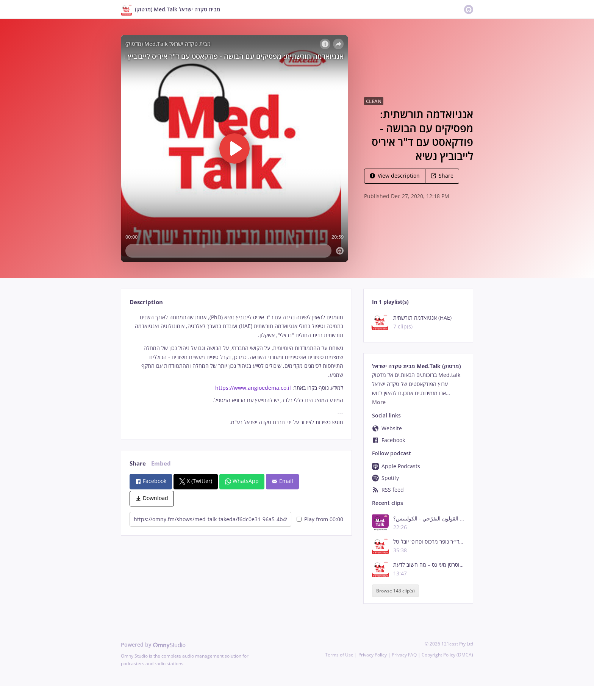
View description (395, 175)
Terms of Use (339, 655)
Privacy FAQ (404, 655)
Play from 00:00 (320, 519)
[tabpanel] (236, 370)
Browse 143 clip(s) (395, 591)
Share (442, 175)
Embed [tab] (161, 463)
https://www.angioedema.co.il (253, 387)
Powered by (153, 644)
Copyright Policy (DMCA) (447, 655)
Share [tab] (138, 463)
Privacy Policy (372, 655)
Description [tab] (146, 302)
